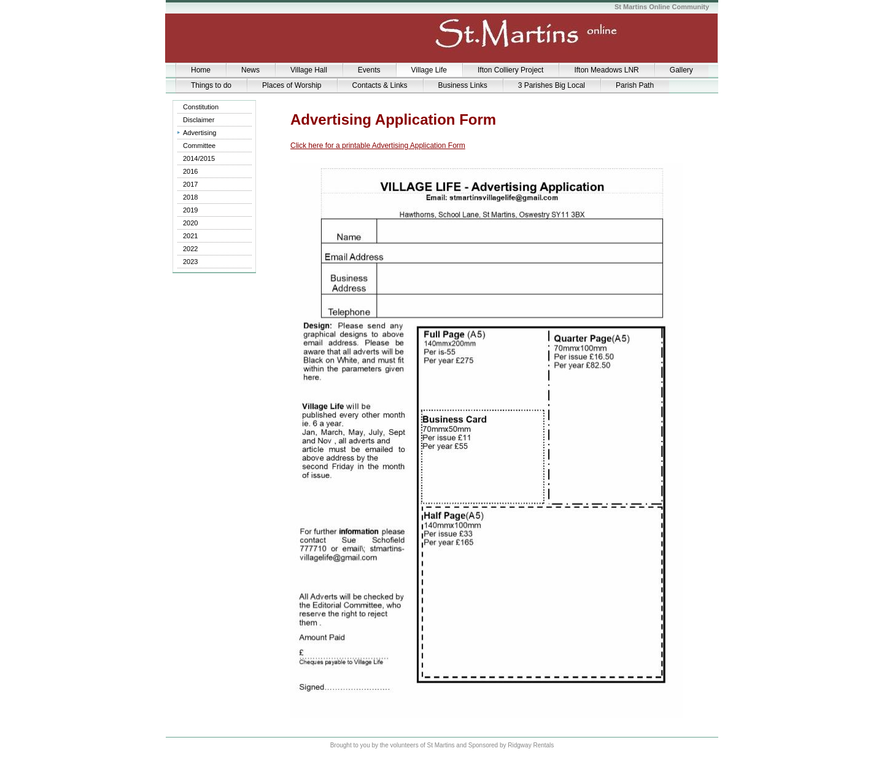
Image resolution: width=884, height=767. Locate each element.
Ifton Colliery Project (510, 70)
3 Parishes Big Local (551, 85)
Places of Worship (292, 85)
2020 (190, 223)
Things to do (211, 85)
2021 (190, 235)
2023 (190, 261)
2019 (190, 210)
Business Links (462, 85)
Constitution (201, 107)
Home (201, 70)
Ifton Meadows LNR (606, 70)
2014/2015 (199, 158)
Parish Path (635, 85)
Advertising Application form (207, 134)
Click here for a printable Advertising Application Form (377, 145)
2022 (190, 248)
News (250, 70)
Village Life (429, 70)
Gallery (681, 70)
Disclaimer (198, 119)
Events (369, 70)
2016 (190, 171)
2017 (190, 184)
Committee (199, 145)
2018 (190, 197)
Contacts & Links (380, 85)
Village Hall (308, 70)
